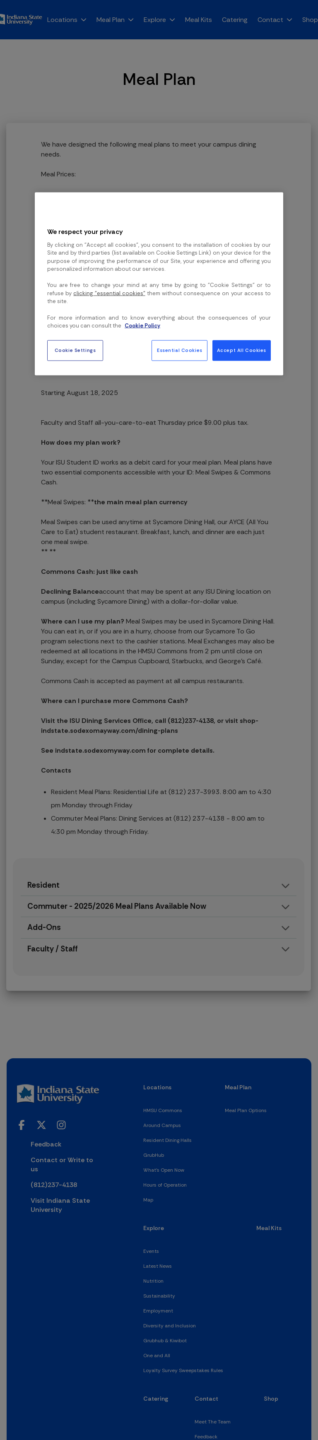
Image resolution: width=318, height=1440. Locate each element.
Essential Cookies (179, 350)
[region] (159, 283)
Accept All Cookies (241, 350)
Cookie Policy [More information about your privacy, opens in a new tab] (142, 325)
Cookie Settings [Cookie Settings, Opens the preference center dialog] (75, 350)
